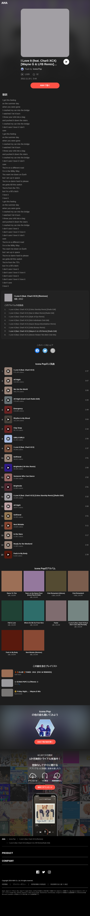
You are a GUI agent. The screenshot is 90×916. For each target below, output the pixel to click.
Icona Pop (37, 69)
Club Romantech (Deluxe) (56, 593)
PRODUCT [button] (7, 853)
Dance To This (12, 593)
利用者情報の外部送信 (38, 884)
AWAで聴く (45, 85)
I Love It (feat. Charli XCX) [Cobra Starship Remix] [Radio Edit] (32, 309)
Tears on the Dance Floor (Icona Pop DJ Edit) (34, 594)
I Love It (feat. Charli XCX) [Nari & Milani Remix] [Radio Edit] (31, 313)
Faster (56, 623)
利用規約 (5, 884)
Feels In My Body (12, 652)
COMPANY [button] (8, 860)
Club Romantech (78, 593)
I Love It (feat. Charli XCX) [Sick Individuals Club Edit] (29, 320)
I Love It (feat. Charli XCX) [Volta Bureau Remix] (27, 328)
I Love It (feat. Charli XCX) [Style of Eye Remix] (26, 317)
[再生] (66, 62)
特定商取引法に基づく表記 (59, 884)
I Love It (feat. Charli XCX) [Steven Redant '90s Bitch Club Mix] (32, 335)
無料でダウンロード (45, 787)
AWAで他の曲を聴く (45, 742)
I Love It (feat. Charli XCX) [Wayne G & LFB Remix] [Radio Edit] (29, 843)
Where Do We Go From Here (34, 623)
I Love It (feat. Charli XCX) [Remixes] (31, 296)
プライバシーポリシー (19, 884)
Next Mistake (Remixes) (34, 652)
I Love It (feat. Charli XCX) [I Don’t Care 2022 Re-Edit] (78, 624)
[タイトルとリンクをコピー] (52, 350)
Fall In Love (12, 623)
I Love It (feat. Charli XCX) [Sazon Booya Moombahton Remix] (32, 324)
